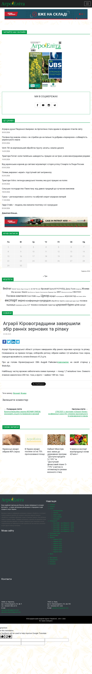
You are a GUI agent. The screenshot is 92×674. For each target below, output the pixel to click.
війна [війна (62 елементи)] (84, 296)
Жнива (23, 393)
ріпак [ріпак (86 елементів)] (25, 305)
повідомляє (63, 362)
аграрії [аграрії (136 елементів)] (52, 296)
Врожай (16, 393)
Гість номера (57, 517)
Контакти (53, 564)
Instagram (48, 105)
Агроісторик (57, 515)
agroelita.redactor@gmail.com (11, 612)
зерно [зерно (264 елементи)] (21, 300)
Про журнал (53, 557)
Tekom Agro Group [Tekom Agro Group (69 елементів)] (22, 289)
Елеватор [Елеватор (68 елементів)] (78, 289)
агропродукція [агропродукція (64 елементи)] (60, 296)
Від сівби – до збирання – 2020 (63, 527)
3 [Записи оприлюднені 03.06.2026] (33, 247)
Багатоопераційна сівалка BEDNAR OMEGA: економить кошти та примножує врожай (22, 413)
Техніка (55, 513)
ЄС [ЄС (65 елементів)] (29, 289)
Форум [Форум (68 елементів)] (38, 296)
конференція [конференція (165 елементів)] (32, 300)
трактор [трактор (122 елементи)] (51, 305)
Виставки (56, 519)
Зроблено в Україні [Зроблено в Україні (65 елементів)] (34, 292)
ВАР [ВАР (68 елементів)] (39, 289)
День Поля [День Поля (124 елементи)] (70, 289)
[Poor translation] (8, 636)
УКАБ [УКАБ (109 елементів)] (33, 296)
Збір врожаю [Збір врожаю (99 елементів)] (16, 292)
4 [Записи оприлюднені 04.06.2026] (46, 247)
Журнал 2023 (57, 545)
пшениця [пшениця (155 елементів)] (10, 304)
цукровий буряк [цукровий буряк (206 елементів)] (65, 304)
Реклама (52, 562)
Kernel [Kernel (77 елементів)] (14, 289)
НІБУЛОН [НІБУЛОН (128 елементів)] (77, 292)
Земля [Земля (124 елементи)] (24, 292)
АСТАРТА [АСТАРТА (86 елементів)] (34, 289)
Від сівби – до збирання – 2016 (63, 531)
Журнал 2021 (57, 541)
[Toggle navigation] (87, 3)
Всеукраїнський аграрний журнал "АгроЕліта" (42, 619)
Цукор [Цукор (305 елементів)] (45, 295)
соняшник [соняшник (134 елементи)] (43, 305)
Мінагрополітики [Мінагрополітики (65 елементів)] (66, 292)
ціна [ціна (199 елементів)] (76, 304)
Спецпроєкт (53, 521)
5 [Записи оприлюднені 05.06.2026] (58, 247)
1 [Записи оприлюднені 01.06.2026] (8, 247)
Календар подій (55, 533)
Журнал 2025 (57, 549)
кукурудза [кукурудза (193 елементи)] (45, 300)
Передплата (54, 560)
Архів (51, 554)
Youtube (43, 105)
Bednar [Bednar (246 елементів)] (7, 288)
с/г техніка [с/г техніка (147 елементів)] (32, 305)
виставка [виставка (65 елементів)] (79, 296)
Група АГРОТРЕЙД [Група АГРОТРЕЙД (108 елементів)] (57, 289)
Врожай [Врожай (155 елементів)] (45, 288)
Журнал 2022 (57, 543)
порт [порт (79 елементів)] (77, 301)
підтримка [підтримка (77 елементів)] (19, 305)
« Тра (45, 276)
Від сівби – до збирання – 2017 (63, 529)
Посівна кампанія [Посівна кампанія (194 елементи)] (16, 295)
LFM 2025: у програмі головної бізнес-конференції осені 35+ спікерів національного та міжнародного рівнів (68, 414)
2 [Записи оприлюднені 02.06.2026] (20, 247)
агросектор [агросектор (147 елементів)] (70, 296)
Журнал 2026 (57, 552)
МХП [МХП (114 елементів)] (59, 292)
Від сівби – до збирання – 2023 (63, 523)
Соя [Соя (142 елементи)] (29, 296)
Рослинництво (58, 510)
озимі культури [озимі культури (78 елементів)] (70, 301)
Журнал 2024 (57, 547)
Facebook (37, 105)
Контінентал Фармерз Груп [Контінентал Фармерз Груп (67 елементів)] (48, 292)
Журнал (52, 537)
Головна (52, 504)
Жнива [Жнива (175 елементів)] (85, 288)
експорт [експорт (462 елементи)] (11, 300)
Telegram (54, 105)
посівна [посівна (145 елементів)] (83, 301)
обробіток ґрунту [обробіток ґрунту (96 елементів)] (58, 301)
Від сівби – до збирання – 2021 (63, 525)
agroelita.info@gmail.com (60, 608)
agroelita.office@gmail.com (10, 610)
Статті (51, 508)
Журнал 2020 (57, 539)
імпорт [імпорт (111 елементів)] (83, 305)
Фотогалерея (54, 535)
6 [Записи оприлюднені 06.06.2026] (71, 247)
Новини (52, 506)
